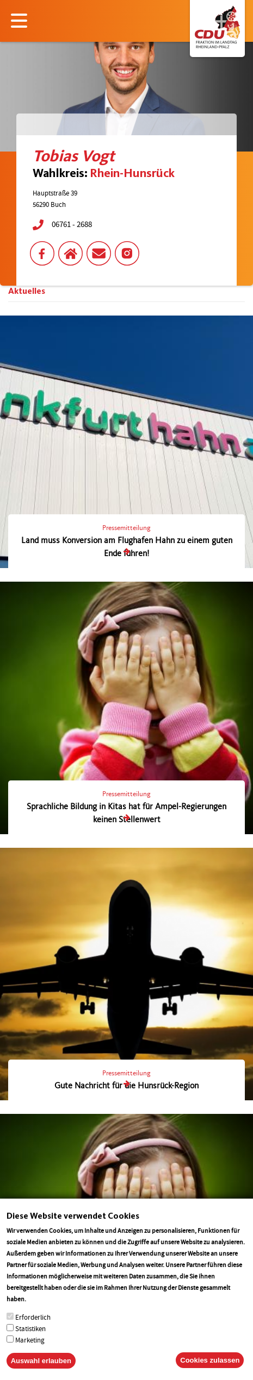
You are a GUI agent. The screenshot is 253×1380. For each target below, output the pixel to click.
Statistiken (30, 1330)
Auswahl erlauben (41, 1362)
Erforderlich (33, 1319)
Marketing (30, 1341)
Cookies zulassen (209, 1362)
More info (41, 1300)
